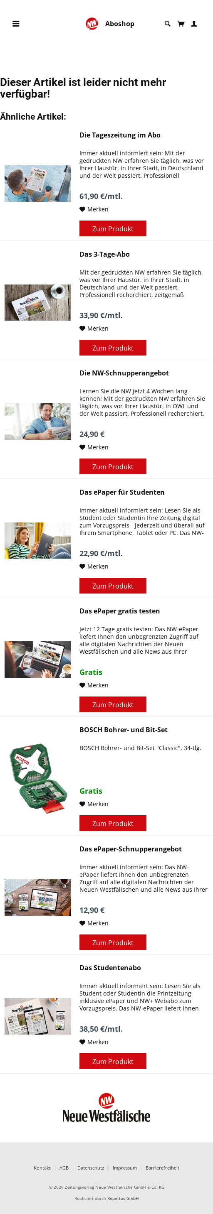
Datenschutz (90, 1167)
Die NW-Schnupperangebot (124, 373)
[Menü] (15, 24)
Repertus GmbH (123, 1198)
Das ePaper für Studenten (122, 492)
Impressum (125, 1167)
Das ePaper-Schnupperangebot (130, 849)
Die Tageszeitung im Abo (120, 135)
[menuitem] (15, 24)
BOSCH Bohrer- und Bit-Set (123, 730)
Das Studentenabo (110, 968)
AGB (64, 1167)
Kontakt (42, 1167)
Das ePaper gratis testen (119, 611)
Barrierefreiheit (162, 1167)
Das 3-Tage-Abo (104, 254)
